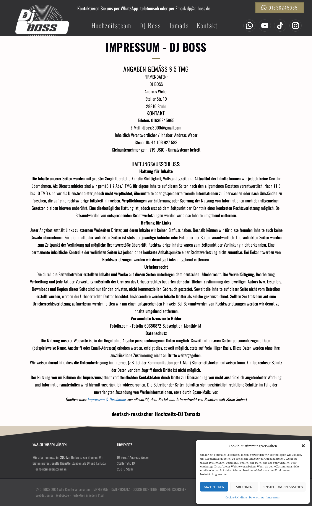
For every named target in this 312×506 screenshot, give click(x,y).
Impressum (273, 497)
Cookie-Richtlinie (236, 497)
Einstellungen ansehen (283, 487)
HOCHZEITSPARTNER (173, 489)
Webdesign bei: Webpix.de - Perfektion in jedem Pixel (70, 495)
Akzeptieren (214, 487)
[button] (303, 446)
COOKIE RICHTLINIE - (146, 489)
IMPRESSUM (101, 489)
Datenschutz (256, 497)
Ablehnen (244, 487)
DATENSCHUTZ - (122, 489)
